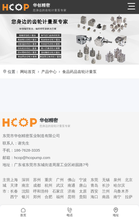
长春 (14, 191)
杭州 (48, 185)
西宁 (14, 197)
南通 (71, 185)
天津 (14, 185)
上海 (14, 180)
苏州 (37, 180)
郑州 (37, 197)
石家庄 (58, 191)
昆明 (71, 197)
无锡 (106, 180)
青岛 (94, 185)
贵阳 (83, 197)
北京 (129, 180)
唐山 (83, 185)
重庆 (48, 180)
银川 (25, 197)
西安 (94, 191)
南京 (25, 185)
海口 (94, 197)
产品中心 (49, 71)
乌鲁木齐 (121, 191)
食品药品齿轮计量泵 (79, 71)
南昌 (106, 197)
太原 (83, 191)
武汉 (60, 185)
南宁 (117, 197)
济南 (71, 191)
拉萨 (129, 197)
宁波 (83, 180)
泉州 (117, 180)
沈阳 (25, 191)
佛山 (71, 180)
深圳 (25, 180)
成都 (37, 185)
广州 (60, 180)
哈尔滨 (119, 185)
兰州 (106, 191)
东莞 (94, 180)
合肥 (48, 197)
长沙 (106, 185)
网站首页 (27, 71)
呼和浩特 (40, 191)
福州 (60, 197)
